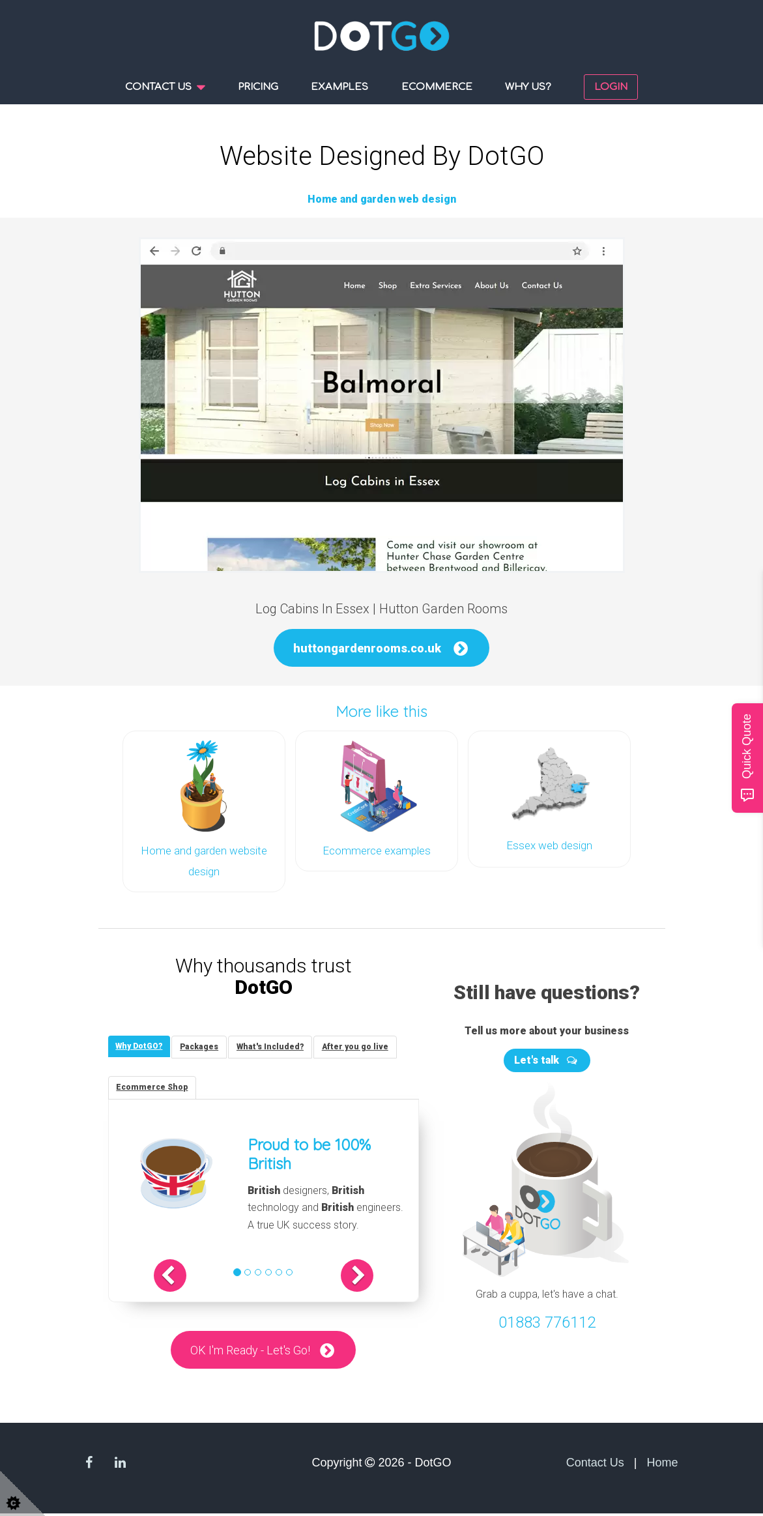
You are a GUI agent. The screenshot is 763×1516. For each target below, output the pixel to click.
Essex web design (549, 845)
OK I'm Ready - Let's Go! (250, 1351)
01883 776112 (547, 1319)
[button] (187, 1277)
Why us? (528, 87)
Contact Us (595, 1464)
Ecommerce (436, 87)
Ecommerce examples (377, 850)
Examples (339, 87)
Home (662, 1464)
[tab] (141, 1044)
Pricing (258, 87)
